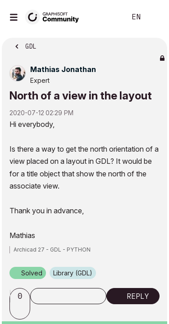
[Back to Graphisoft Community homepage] (55, 16)
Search (105, 17)
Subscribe (68, 296)
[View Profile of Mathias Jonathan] (63, 69)
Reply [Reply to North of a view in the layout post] (138, 296)
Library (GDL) (72, 273)
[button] (21, 311)
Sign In (154, 17)
